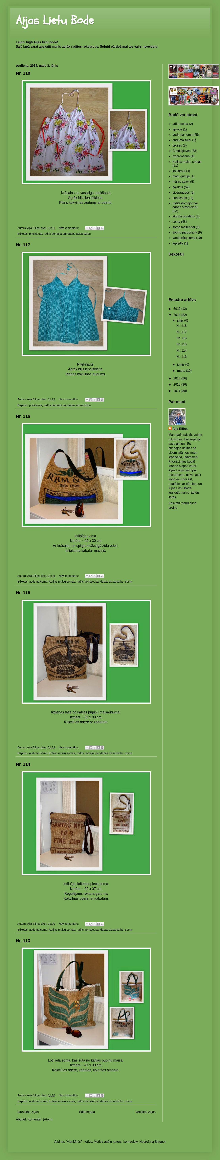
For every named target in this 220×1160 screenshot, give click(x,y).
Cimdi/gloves (181, 150)
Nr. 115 (23, 592)
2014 (177, 315)
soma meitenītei (183, 227)
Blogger (160, 1141)
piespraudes (181, 192)
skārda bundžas (183, 216)
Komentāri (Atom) (40, 1119)
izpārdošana (181, 156)
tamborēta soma (183, 237)
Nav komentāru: (69, 228)
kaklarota (178, 171)
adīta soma (180, 123)
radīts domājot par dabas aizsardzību (67, 233)
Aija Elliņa (179, 428)
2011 (177, 391)
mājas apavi (180, 181)
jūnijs (181, 364)
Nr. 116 (23, 416)
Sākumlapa (87, 1112)
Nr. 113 (23, 940)
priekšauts (35, 233)
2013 (177, 378)
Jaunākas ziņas (28, 1112)
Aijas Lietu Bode (55, 20)
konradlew (130, 1141)
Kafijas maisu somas (62, 581)
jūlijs (180, 320)
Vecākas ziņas (145, 1112)
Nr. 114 (23, 764)
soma (128, 581)
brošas (177, 145)
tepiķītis (177, 243)
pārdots (177, 187)
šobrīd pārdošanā (184, 232)
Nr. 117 (23, 244)
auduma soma (38, 581)
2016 (177, 308)
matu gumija (181, 176)
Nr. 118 (23, 73)
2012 (177, 384)
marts (181, 370)
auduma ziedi (181, 140)
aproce (177, 129)
